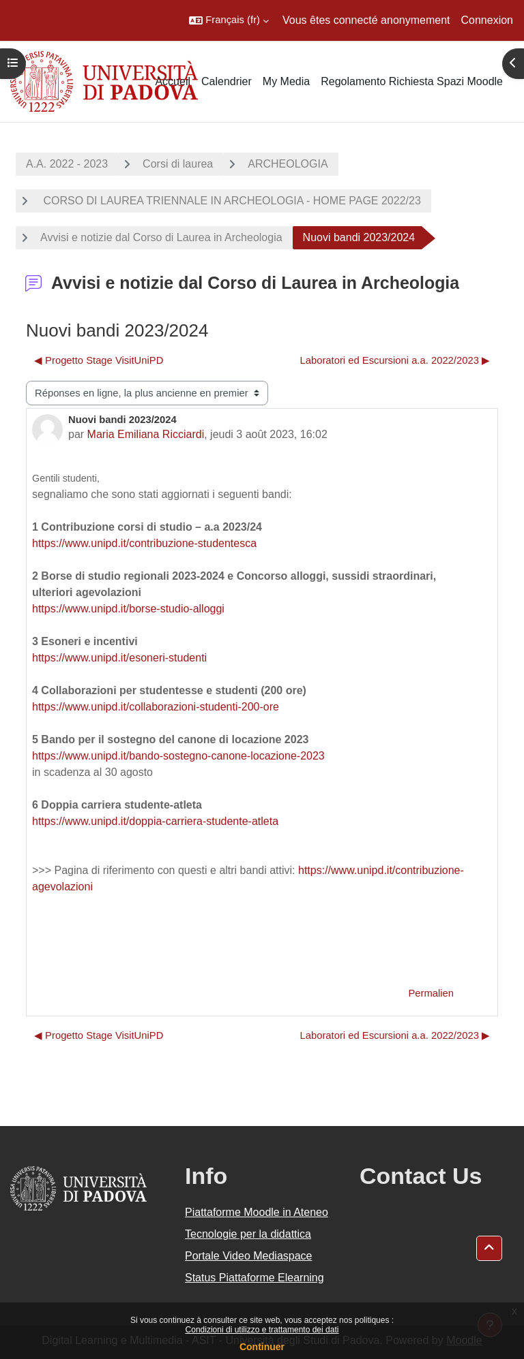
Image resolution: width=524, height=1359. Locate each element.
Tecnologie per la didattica (248, 1234)
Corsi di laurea (178, 164)
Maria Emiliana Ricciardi (146, 434)
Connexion (487, 20)
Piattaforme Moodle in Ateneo (256, 1212)
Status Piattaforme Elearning (254, 1277)
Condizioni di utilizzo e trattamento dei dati (262, 1329)
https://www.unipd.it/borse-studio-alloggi (128, 608)
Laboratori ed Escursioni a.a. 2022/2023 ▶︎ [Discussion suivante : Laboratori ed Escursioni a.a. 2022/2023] (395, 360)
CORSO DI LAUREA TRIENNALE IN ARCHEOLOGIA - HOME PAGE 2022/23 (230, 200)
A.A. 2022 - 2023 (67, 164)
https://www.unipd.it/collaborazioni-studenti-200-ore (155, 707)
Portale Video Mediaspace (248, 1256)
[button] (229, 20)
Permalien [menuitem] (431, 993)
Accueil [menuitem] (172, 81)
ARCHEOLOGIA (288, 164)
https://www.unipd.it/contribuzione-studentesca (144, 543)
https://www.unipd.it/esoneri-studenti (119, 657)
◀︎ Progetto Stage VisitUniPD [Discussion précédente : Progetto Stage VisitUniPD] (98, 360)
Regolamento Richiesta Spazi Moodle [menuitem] (412, 81)
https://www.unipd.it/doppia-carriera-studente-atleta (155, 821)
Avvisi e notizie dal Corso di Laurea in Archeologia (161, 237)
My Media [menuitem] (286, 81)
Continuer (262, 1346)
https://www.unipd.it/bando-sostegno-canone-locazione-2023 (178, 756)
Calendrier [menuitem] (226, 81)
